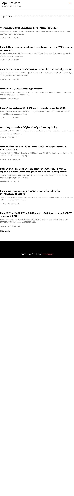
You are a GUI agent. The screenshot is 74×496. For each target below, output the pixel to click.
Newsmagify (48, 254)
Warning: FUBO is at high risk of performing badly (28, 27)
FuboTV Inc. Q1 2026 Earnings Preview (21, 88)
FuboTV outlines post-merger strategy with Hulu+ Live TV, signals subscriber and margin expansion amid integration (33, 170)
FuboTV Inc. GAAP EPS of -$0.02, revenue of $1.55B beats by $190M (35, 69)
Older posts (5, 231)
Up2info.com (11, 3)
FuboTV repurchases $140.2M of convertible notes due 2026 (32, 107)
